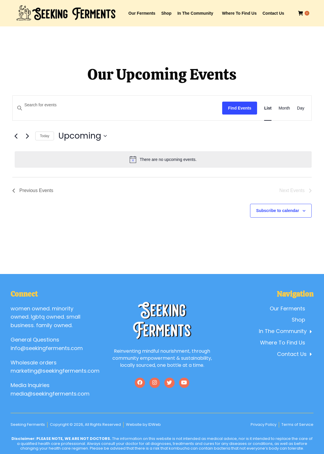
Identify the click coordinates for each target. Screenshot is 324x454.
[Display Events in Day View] (300, 108)
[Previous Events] (15, 135)
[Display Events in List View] (267, 108)
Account (259, 5)
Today (44, 136)
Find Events (239, 108)
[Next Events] (27, 135)
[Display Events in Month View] (284, 108)
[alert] (163, 159)
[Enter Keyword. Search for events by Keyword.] (117, 105)
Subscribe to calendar (277, 210)
